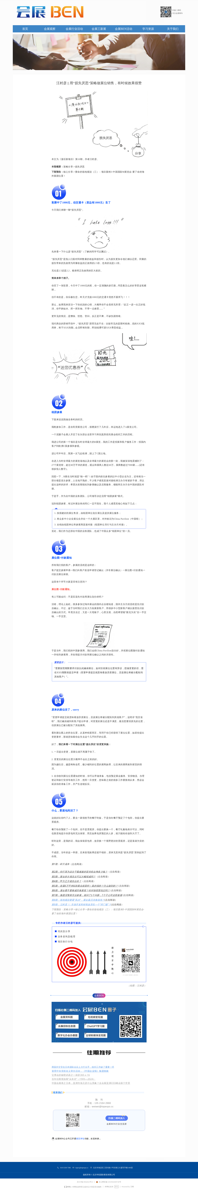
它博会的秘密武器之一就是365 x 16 (71, 1075)
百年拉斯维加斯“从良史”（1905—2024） (74, 1079)
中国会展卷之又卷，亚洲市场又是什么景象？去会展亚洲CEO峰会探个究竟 (91, 1083)
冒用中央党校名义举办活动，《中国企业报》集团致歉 (80, 1071)
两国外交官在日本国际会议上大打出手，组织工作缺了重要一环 (83, 1066)
